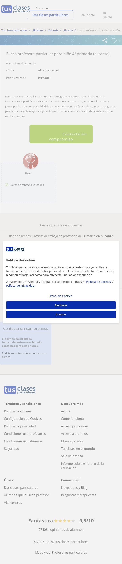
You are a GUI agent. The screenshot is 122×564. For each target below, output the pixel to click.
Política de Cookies (98, 282)
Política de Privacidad (20, 285)
